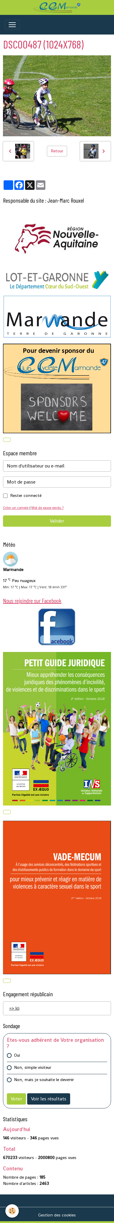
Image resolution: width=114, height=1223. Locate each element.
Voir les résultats (48, 1099)
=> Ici (14, 1008)
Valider (57, 521)
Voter (16, 1099)
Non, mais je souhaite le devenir (44, 1079)
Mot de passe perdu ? (47, 508)
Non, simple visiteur (32, 1067)
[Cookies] (12, 1211)
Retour (57, 151)
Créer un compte (16, 508)
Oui (17, 1055)
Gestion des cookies (57, 1215)
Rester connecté (25, 495)
